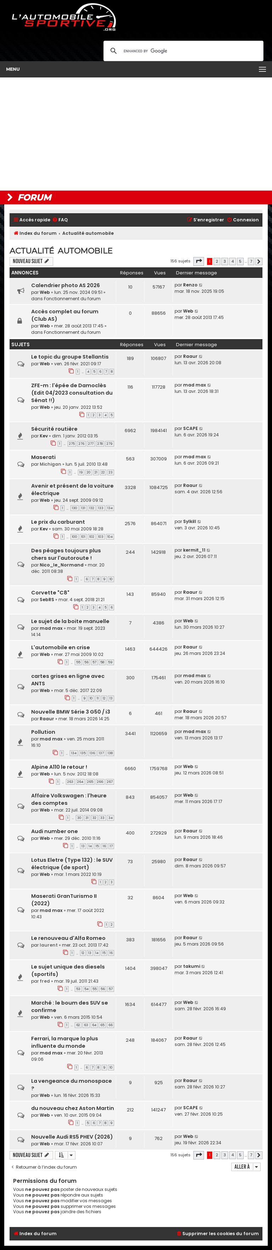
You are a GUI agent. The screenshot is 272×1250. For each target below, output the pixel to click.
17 (111, 846)
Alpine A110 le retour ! (59, 767)
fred (45, 981)
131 (83, 508)
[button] (198, 261)
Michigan (50, 464)
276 (81, 444)
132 (91, 508)
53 (78, 989)
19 (81, 472)
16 (104, 846)
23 (111, 472)
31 (87, 818)
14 (90, 846)
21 (96, 472)
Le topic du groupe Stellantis (70, 356)
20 (89, 472)
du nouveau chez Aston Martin (72, 1108)
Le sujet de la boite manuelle (70, 621)
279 (110, 444)
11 (98, 698)
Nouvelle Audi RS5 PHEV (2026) (72, 1136)
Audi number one (54, 831)
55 (78, 662)
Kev (44, 436)
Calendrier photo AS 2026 (65, 285)
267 (110, 782)
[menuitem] (60, 220)
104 (110, 537)
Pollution (43, 732)
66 (110, 1025)
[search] (182, 51)
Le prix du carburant (58, 521)
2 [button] (217, 261)
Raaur (190, 356)
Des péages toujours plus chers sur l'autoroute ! (66, 554)
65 (102, 1025)
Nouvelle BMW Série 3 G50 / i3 (70, 711)
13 (111, 698)
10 (111, 579)
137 (101, 753)
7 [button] (251, 261)
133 (100, 508)
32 (94, 818)
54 (86, 989)
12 (104, 698)
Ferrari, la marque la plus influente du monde (64, 1042)
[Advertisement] (136, 134)
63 (86, 1025)
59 (110, 662)
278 (100, 444)
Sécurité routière (54, 428)
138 (110, 753)
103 (100, 537)
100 (74, 537)
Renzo (190, 285)
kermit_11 (194, 550)
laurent (49, 945)
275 (72, 444)
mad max (194, 385)
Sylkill (189, 521)
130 (74, 508)
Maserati (43, 457)
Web (45, 292)
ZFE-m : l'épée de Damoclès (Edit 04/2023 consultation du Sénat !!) (72, 393)
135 (83, 753)
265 (90, 782)
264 (80, 782)
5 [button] (240, 261)
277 (91, 444)
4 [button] (232, 261)
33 (102, 818)
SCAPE (190, 428)
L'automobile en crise (60, 647)
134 (110, 508)
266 (100, 782)
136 (92, 753)
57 (94, 662)
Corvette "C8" (50, 592)
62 (78, 1025)
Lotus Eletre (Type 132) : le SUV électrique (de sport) (72, 863)
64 (94, 1025)
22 (103, 472)
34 (110, 818)
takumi (191, 966)
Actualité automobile (61, 251)
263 (70, 782)
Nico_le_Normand (62, 565)
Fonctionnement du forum (72, 299)
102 (91, 537)
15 (97, 846)
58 (102, 662)
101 (83, 537)
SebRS (47, 600)
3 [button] (224, 261)
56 (86, 662)
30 (79, 818)
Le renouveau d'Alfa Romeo (68, 938)
